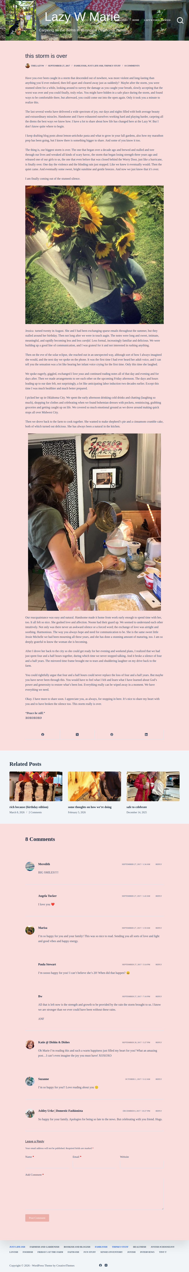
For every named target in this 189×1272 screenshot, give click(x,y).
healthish (139, 1247)
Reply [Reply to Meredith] (159, 864)
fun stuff (90, 1252)
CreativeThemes (65, 1265)
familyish (80, 65)
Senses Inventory (111, 1252)
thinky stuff (112, 65)
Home (135, 20)
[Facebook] (42, 734)
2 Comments (35, 812)
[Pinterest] (112, 734)
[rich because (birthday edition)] (35, 786)
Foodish (28, 1252)
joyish (131, 1252)
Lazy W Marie (82, 16)
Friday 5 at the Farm (50, 1252)
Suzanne (43, 1079)
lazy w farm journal (157, 20)
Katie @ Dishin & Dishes (54, 1042)
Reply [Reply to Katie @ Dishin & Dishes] (159, 1042)
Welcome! (121, 20)
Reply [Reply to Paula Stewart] (159, 964)
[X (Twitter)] (77, 734)
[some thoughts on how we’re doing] (94, 786)
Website (124, 1156)
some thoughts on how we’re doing (89, 807)
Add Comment (34, 1174)
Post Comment (37, 1217)
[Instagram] (106, 1265)
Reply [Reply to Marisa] (159, 928)
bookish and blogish (77, 1247)
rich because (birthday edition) (28, 807)
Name (29, 1157)
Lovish (13, 1252)
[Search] (180, 20)
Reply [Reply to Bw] (159, 996)
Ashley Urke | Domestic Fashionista (60, 1110)
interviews (147, 1252)
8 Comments (132, 65)
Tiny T (162, 1252)
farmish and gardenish (44, 1247)
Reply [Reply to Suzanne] (159, 1079)
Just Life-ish (95, 65)
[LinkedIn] (146, 734)
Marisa (42, 927)
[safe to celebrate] (153, 786)
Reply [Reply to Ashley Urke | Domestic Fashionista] (159, 1111)
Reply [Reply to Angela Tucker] (159, 896)
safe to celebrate (137, 807)
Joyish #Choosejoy (163, 1247)
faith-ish (73, 1252)
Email (77, 1157)
